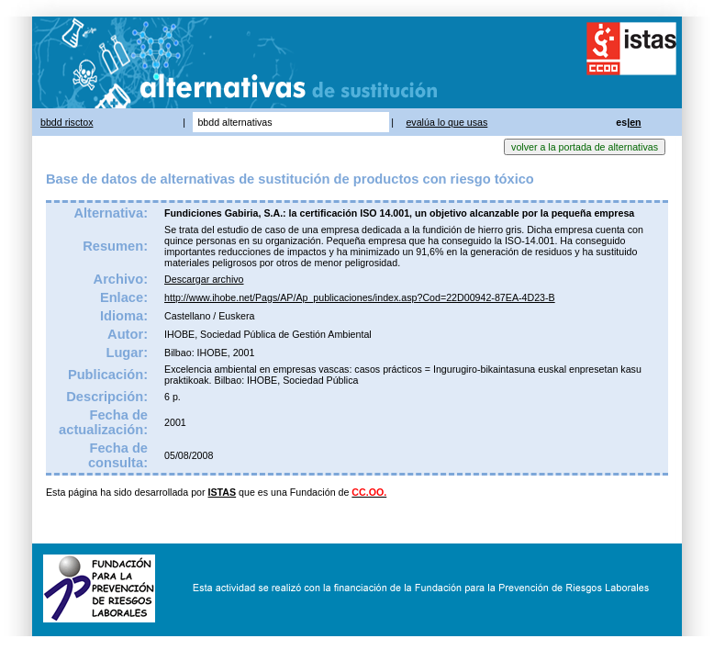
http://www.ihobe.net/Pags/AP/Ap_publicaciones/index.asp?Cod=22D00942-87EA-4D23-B (359, 297)
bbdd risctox (66, 122)
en (635, 122)
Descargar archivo (203, 279)
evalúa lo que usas (446, 122)
